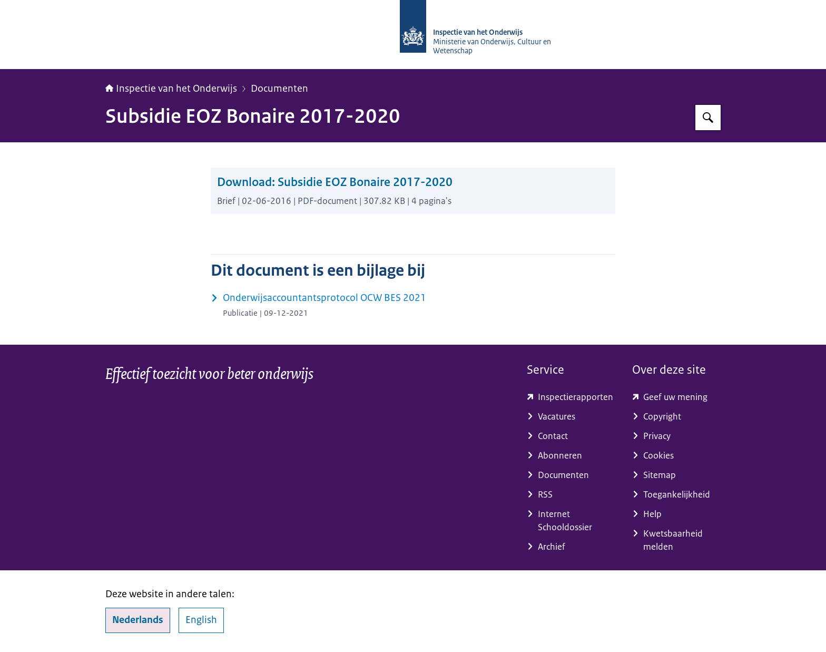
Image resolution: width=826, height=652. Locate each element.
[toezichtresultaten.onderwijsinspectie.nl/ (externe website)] (571, 397)
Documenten (279, 88)
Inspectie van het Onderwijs (171, 88)
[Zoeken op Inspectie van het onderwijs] (708, 117)
